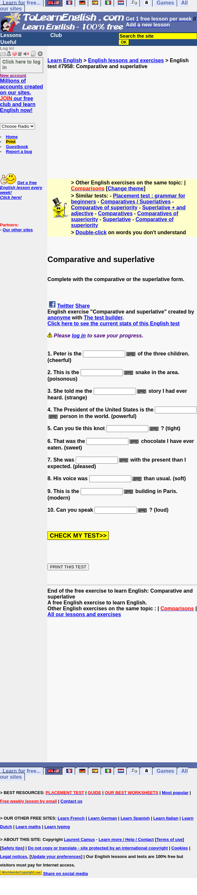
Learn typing (57, 826)
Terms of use (169, 839)
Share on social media (65, 873)
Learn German (102, 818)
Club (56, 35)
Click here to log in (21, 64)
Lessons (11, 35)
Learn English (64, 60)
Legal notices (13, 856)
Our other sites (18, 229)
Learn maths (28, 826)
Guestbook (17, 146)
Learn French (71, 818)
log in (79, 335)
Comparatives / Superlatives (136, 201)
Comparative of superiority (104, 207)
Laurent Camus (79, 839)
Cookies (180, 848)
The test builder (103, 317)
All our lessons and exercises (84, 614)
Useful (8, 42)
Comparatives (115, 213)
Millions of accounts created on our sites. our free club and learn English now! (21, 95)
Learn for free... (22, 771)
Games (165, 771)
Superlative (117, 219)
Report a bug (19, 151)
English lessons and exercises (126, 60)
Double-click (91, 232)
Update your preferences (56, 856)
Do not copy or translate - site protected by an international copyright (98, 848)
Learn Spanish (135, 818)
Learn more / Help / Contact (126, 839)
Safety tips (12, 848)
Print (11, 141)
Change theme (125, 188)
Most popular (175, 792)
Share (82, 306)
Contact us (71, 801)
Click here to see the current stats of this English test (113, 323)
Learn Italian (165, 818)
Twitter (65, 306)
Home (12, 136)
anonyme (58, 317)
